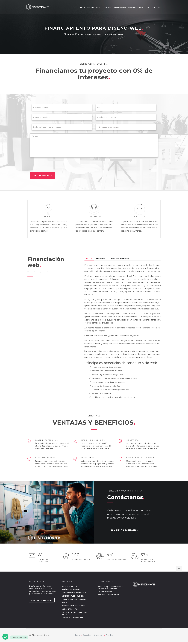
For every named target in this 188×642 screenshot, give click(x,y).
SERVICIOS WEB (93, 8)
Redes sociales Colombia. (73, 596)
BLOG (147, 8)
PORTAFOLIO (119, 8)
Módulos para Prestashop (73, 606)
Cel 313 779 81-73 (105, 591)
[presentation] (48, 164)
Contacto (98, 635)
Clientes (109, 635)
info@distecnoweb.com (108, 595)
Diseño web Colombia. (71, 589)
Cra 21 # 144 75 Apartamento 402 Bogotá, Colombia (110, 587)
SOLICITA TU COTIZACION (124, 530)
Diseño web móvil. (70, 609)
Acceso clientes (69, 586)
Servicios (87, 635)
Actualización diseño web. (74, 593)
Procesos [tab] (100, 258)
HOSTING (107, 8)
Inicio (82, 8)
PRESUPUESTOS (134, 8)
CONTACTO (156, 8)
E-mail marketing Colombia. (74, 599)
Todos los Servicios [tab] (119, 258)
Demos (64, 602)
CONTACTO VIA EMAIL (42, 600)
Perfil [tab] (89, 258)
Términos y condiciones (72, 618)
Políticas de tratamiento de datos (74, 613)
